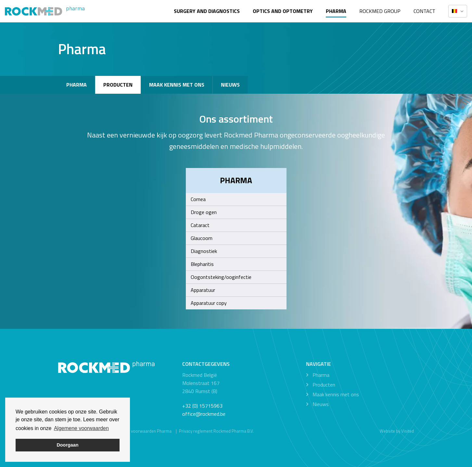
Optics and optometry (283, 11)
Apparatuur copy (209, 303)
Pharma (336, 11)
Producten (118, 85)
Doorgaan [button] (67, 445)
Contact (424, 11)
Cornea (198, 199)
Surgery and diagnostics (207, 11)
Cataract (200, 225)
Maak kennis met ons (176, 85)
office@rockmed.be (203, 414)
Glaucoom (201, 238)
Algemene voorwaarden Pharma (141, 431)
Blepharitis (202, 264)
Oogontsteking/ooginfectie (221, 277)
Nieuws (230, 85)
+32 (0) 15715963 (202, 406)
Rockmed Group (380, 11)
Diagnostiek (204, 251)
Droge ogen (204, 212)
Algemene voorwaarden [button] (81, 428)
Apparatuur (203, 290)
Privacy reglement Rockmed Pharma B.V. (216, 431)
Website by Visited (397, 431)
